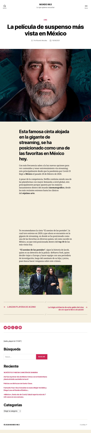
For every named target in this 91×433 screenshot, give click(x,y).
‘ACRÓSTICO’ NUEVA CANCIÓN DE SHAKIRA (21, 376)
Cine (45, 20)
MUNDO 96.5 (45, 4)
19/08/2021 (56, 41)
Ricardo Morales (41, 41)
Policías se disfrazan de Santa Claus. (18, 387)
